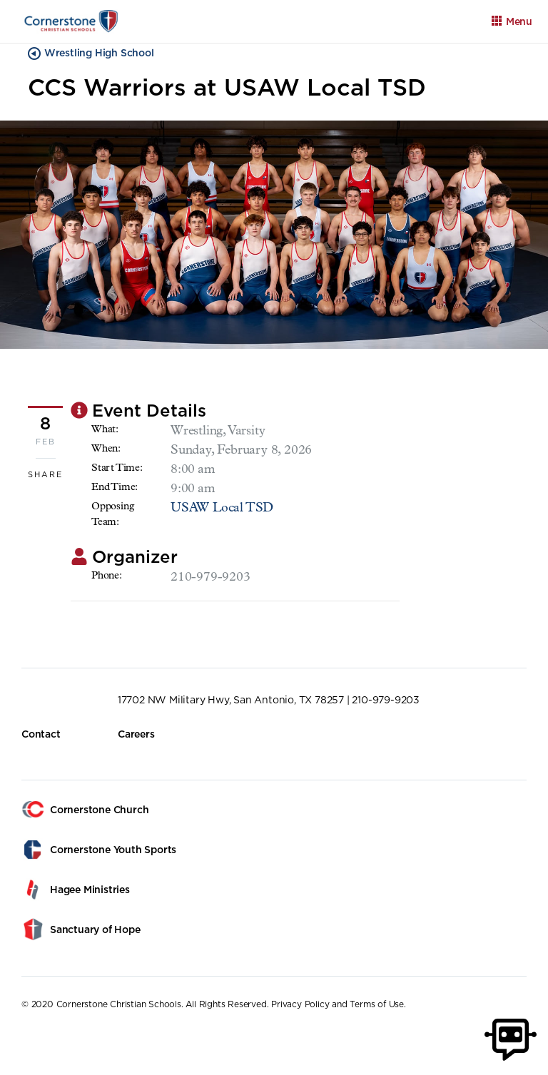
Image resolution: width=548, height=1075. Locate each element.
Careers (136, 734)
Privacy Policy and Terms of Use (337, 1004)
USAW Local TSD (222, 508)
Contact (41, 734)
